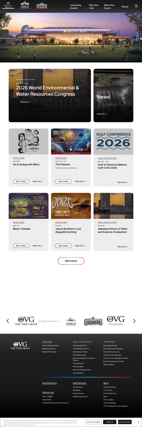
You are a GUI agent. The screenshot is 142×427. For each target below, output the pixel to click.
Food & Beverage (79, 355)
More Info (25, 115)
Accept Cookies (124, 422)
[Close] (138, 422)
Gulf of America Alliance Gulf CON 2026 (112, 166)
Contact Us (107, 390)
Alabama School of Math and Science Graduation (112, 230)
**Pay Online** (78, 363)
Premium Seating (48, 349)
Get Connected (109, 393)
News (105, 396)
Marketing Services (80, 396)
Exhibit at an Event (80, 352)
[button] (8, 321)
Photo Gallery (78, 366)
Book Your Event (112, 6)
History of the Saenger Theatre (115, 358)
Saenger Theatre (109, 342)
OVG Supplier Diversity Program (115, 406)
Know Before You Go (81, 349)
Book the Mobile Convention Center (84, 359)
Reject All (109, 422)
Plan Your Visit (95, 6)
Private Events (78, 393)
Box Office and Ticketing (113, 349)
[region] (71, 422)
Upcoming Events (77, 6)
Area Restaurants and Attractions (55, 403)
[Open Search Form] (136, 6)
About (125, 6)
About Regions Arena (50, 345)
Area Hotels (46, 400)
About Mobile (47, 396)
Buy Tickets (21, 181)
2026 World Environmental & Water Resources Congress (47, 103)
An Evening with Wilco (26, 164)
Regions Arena (47, 342)
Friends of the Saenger (112, 355)
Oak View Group (109, 387)
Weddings (77, 390)
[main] (71, 161)
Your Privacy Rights (93, 422)
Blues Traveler (22, 229)
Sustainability (78, 373)
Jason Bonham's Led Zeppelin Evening (68, 230)
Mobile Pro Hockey (49, 352)
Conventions (78, 387)
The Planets (62, 164)
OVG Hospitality (109, 403)
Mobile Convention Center (82, 342)
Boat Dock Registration (82, 370)
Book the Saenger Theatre (113, 361)
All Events (71, 261)
